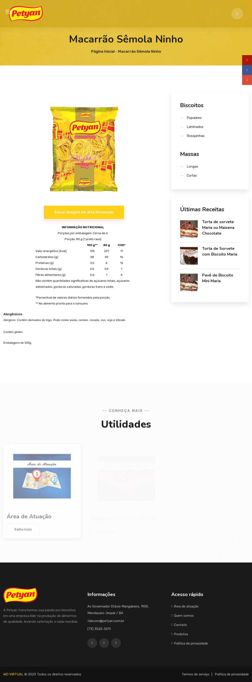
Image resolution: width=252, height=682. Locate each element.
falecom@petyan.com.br (105, 621)
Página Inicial (103, 51)
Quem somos (182, 616)
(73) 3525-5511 (99, 629)
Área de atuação (185, 606)
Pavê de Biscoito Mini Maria (217, 278)
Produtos (179, 634)
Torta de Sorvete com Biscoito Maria (219, 251)
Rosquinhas (196, 136)
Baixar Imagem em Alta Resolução (84, 213)
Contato (179, 625)
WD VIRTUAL (13, 674)
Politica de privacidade (189, 643)
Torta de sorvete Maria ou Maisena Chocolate (218, 227)
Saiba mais (23, 531)
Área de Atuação (29, 518)
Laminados (195, 127)
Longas (192, 166)
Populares (194, 118)
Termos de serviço (195, 674)
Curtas (192, 176)
